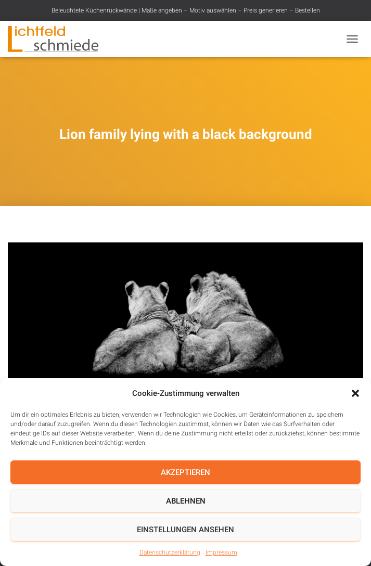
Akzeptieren (185, 472)
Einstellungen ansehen (185, 529)
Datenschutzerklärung (169, 552)
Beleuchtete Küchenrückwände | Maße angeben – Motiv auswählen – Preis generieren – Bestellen (186, 10)
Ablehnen (186, 501)
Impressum (221, 552)
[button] (355, 393)
